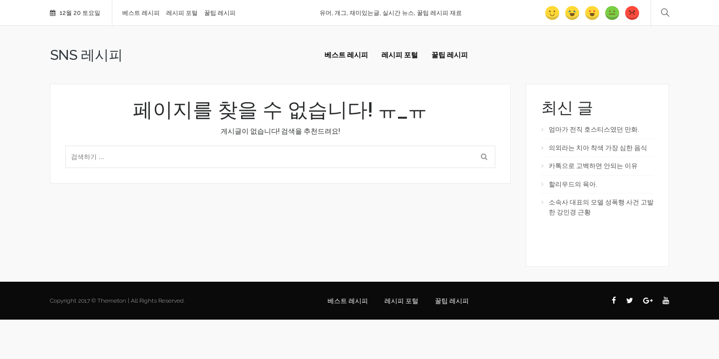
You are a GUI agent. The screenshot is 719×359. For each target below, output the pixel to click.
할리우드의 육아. (573, 184)
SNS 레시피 (86, 55)
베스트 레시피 (141, 12)
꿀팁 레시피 (220, 12)
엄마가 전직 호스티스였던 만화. (594, 129)
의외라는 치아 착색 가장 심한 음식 (598, 148)
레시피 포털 (182, 12)
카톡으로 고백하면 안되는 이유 (593, 166)
